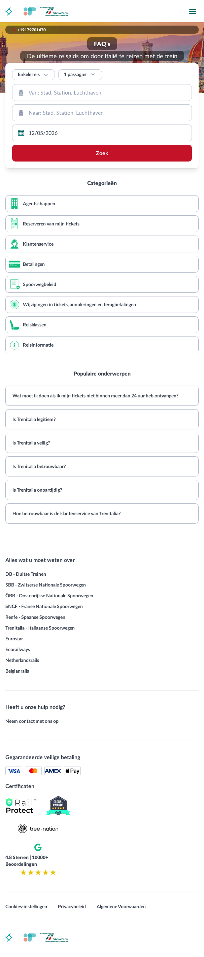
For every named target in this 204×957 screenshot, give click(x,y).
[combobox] (102, 92)
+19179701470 (32, 29)
